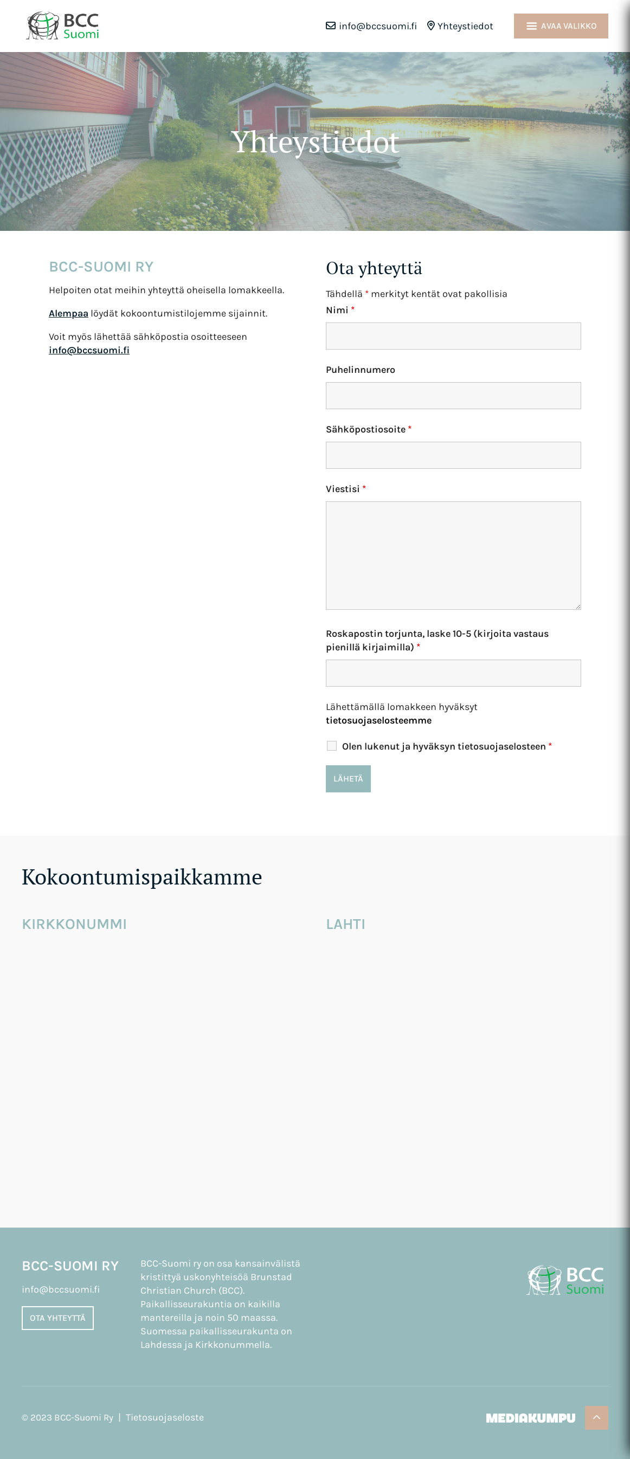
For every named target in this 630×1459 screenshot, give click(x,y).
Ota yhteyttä (58, 1318)
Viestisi (346, 489)
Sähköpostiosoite (369, 429)
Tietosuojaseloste (165, 1417)
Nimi (340, 310)
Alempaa (68, 313)
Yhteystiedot (465, 26)
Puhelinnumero (360, 370)
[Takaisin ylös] (596, 1418)
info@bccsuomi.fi (378, 26)
